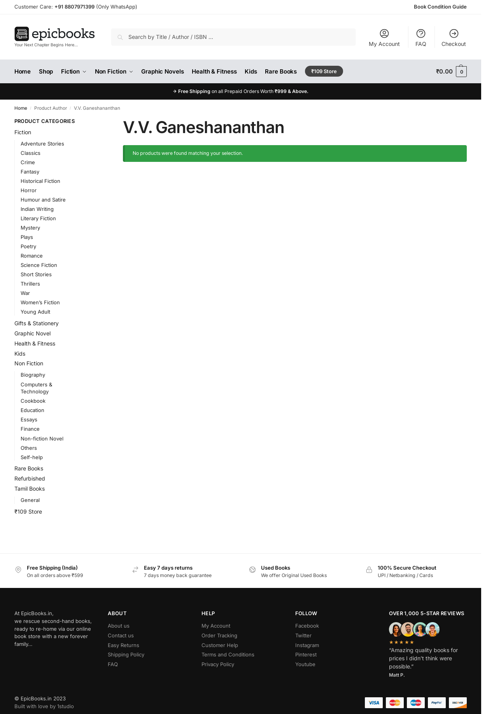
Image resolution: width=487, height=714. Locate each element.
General (30, 500)
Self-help (32, 457)
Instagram (307, 645)
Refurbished (29, 478)
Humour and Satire (43, 199)
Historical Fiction (40, 181)
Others (29, 448)
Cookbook (33, 401)
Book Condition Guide (440, 7)
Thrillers (30, 284)
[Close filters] (93, 121)
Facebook (307, 626)
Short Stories (36, 274)
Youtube (305, 664)
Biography (33, 375)
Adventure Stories (42, 143)
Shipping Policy (126, 654)
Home (20, 108)
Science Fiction (39, 265)
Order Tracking (219, 635)
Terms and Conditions (227, 654)
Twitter (303, 635)
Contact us (121, 635)
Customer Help (219, 645)
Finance (30, 429)
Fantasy (30, 171)
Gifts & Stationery (36, 323)
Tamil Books (29, 488)
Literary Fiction (38, 218)
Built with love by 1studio (44, 706)
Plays (27, 237)
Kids (19, 353)
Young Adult (35, 312)
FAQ (420, 37)
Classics (30, 153)
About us (119, 626)
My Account (384, 37)
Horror (29, 190)
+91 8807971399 (74, 7)
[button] (451, 71)
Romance (32, 256)
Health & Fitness (34, 343)
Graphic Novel (32, 333)
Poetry (28, 246)
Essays (29, 419)
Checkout (453, 37)
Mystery (30, 228)
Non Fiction (28, 363)
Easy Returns (123, 645)
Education (32, 410)
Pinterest (306, 654)
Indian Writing (37, 209)
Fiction (22, 132)
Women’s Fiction (40, 302)
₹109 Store (28, 511)
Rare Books (28, 468)
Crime (28, 162)
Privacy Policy (217, 664)
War (25, 293)
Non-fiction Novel (42, 438)
